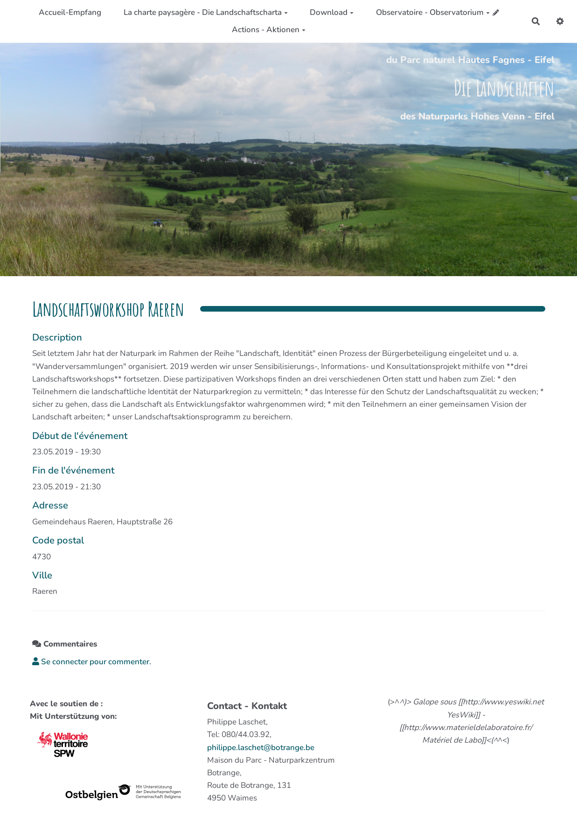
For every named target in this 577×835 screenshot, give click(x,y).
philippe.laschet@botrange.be (260, 747)
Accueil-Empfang (70, 12)
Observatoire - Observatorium (433, 12)
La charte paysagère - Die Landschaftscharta (206, 12)
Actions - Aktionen (269, 29)
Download (332, 12)
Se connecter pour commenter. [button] (91, 661)
